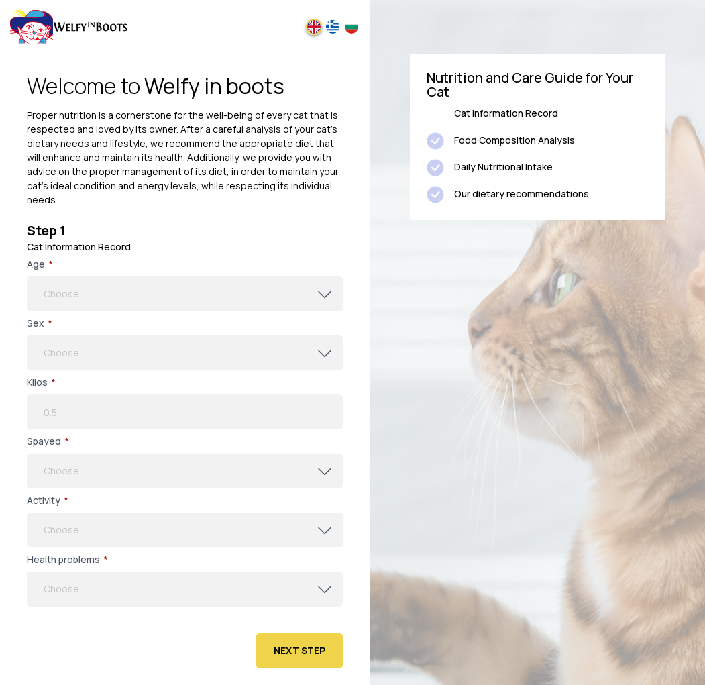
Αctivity (47, 500)
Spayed (48, 441)
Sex (39, 323)
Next (299, 650)
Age (40, 264)
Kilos (41, 382)
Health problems (67, 559)
